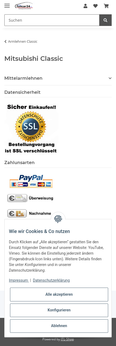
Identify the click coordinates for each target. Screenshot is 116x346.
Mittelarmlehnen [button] (23, 78)
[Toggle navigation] (7, 3)
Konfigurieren (59, 310)
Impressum (19, 280)
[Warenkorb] (106, 6)
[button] (85, 6)
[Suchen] (52, 20)
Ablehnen (59, 326)
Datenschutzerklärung (51, 280)
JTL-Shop (67, 339)
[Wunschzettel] (95, 6)
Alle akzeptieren (59, 294)
